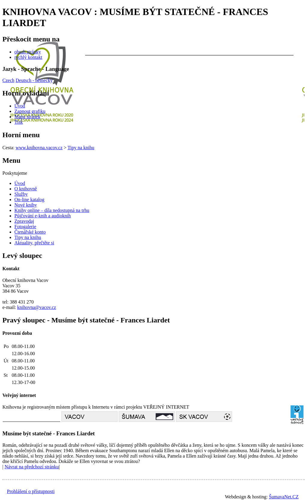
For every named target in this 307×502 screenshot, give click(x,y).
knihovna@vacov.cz (36, 307)
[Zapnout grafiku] (30, 111)
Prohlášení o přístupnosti (31, 491)
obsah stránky (27, 51)
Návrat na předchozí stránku (31, 466)
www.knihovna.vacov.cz (39, 147)
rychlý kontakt (28, 57)
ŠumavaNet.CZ (284, 496)
